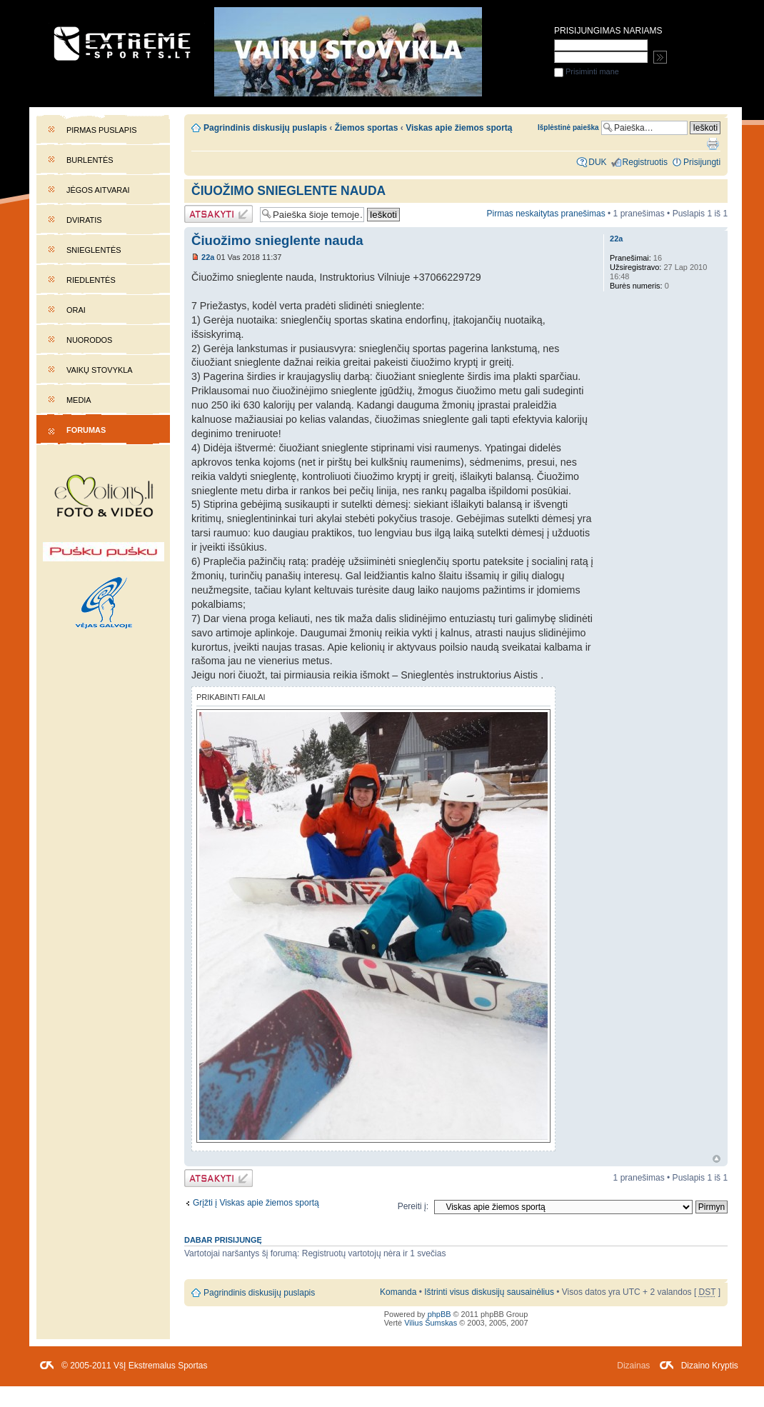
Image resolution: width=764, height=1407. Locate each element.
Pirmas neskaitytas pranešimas (545, 214)
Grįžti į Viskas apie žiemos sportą (256, 1203)
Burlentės (90, 160)
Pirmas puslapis (101, 130)
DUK (597, 162)
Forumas (86, 430)
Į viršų (716, 1159)
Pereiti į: (413, 1206)
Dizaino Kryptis (709, 1366)
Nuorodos (89, 340)
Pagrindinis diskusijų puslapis (265, 128)
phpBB (439, 1314)
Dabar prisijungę (223, 1240)
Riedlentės (91, 280)
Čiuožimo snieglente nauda (288, 191)
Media (78, 400)
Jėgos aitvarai (98, 190)
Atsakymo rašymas (218, 214)
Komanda (398, 1292)
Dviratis (84, 220)
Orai (76, 310)
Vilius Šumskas (430, 1322)
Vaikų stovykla (99, 370)
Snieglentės (93, 250)
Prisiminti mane (586, 71)
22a (207, 257)
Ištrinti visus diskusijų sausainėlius (489, 1292)
